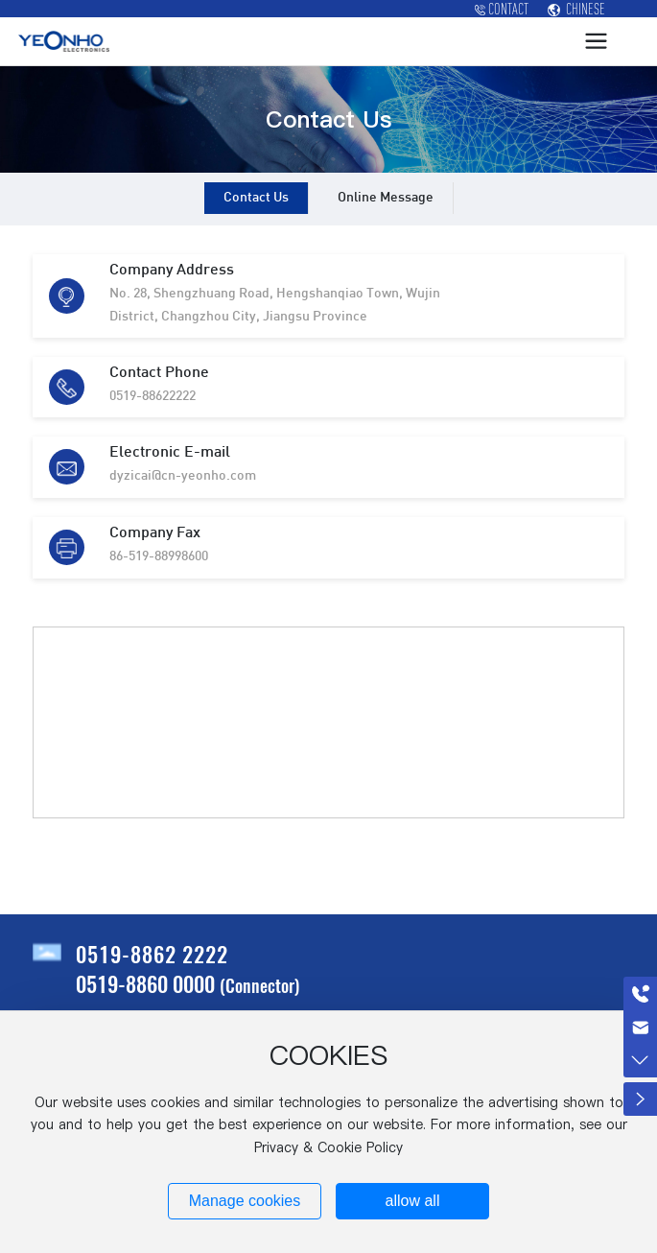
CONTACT (501, 8)
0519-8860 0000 (145, 983)
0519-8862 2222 (152, 953)
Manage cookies (245, 1201)
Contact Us (256, 198)
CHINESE (576, 8)
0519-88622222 (152, 396)
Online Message (386, 198)
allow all (413, 1201)
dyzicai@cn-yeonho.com (182, 476)
